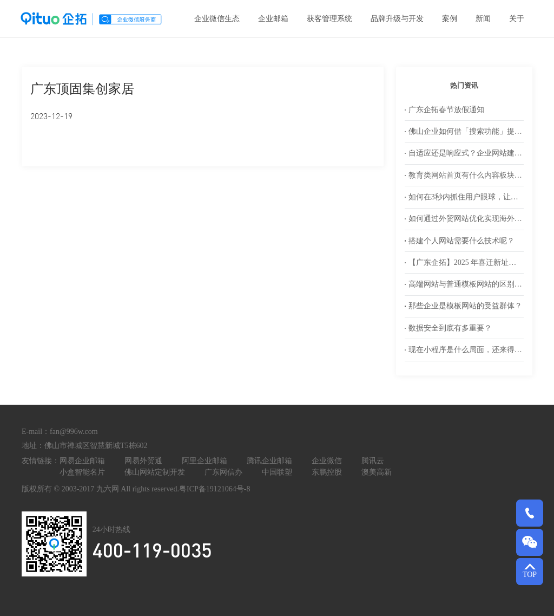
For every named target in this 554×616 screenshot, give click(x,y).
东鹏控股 (327, 472)
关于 (516, 19)
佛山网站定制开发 (154, 472)
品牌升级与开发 (397, 19)
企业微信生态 (217, 19)
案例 (449, 19)
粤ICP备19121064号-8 (214, 489)
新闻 (483, 19)
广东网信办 (223, 472)
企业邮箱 (273, 19)
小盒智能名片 (82, 472)
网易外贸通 (143, 461)
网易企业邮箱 (82, 461)
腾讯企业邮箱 (269, 461)
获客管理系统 (329, 19)
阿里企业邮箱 (204, 461)
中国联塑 (277, 472)
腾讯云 (372, 461)
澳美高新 (376, 472)
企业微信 (327, 461)
